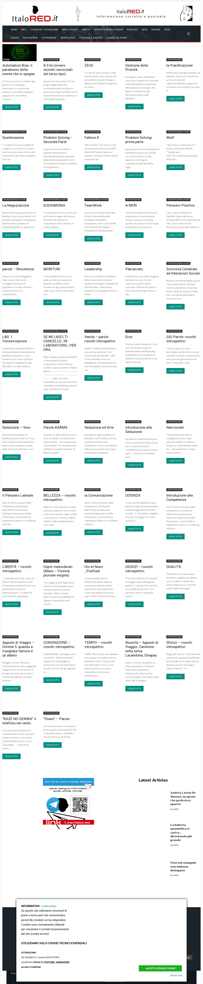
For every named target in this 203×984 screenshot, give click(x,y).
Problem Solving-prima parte (139, 140)
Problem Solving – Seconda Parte (58, 140)
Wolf (170, 138)
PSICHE (6, 59)
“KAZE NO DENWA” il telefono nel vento (19, 721)
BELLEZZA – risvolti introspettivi (59, 497)
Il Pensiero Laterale (17, 495)
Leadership (93, 269)
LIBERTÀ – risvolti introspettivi (17, 569)
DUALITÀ (173, 567)
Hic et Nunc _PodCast (93, 569)
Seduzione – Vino (16, 427)
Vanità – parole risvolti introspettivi (99, 339)
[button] (188, 34)
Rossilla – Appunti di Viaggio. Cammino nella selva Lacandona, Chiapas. (141, 649)
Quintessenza (13, 138)
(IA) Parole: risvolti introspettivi (181, 339)
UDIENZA (132, 495)
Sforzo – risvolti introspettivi (179, 645)
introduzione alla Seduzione (138, 429)
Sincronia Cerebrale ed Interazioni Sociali (183, 271)
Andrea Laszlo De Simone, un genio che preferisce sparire (183, 798)
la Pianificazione (179, 65)
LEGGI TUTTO (11, 107)
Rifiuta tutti (176, 975)
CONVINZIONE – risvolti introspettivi (58, 645)
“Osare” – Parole (56, 719)
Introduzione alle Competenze (179, 497)
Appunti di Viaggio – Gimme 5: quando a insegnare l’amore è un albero (18, 649)
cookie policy (49, 906)
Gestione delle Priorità (136, 67)
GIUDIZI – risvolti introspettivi (139, 569)
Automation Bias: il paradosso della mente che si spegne (18, 69)
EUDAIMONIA (54, 205)
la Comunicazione (98, 495)
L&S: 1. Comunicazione (14, 339)
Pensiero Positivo (180, 205)
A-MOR (131, 205)
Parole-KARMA (55, 427)
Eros (128, 337)
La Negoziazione (15, 205)
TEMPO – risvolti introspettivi (98, 645)
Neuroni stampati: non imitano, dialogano (183, 866)
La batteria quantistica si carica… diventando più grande (181, 833)
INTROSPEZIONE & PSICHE (14, 132)
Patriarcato (134, 269)
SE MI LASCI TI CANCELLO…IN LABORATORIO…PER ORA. (59, 343)
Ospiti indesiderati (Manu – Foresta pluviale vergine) (58, 571)
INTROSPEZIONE (51, 59)
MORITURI (51, 269)
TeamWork (93, 205)
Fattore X (91, 138)
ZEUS (88, 65)
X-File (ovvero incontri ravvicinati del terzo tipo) (58, 69)
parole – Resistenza (18, 269)
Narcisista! (175, 427)
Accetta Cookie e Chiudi (160, 968)
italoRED (174, 809)
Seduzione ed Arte (99, 427)
